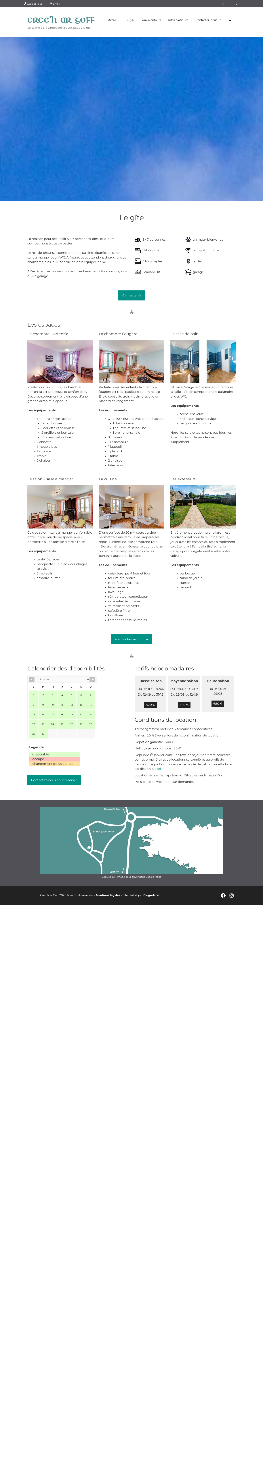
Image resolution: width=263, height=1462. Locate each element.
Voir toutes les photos (131, 639)
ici (159, 769)
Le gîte (130, 20)
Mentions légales (108, 895)
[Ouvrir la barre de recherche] (230, 20)
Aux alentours (151, 20)
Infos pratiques (178, 20)
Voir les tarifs (131, 295)
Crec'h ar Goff (61, 20)
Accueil (113, 20)
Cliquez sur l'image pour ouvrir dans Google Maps (131, 876)
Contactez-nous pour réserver (54, 780)
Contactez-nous (210, 20)
